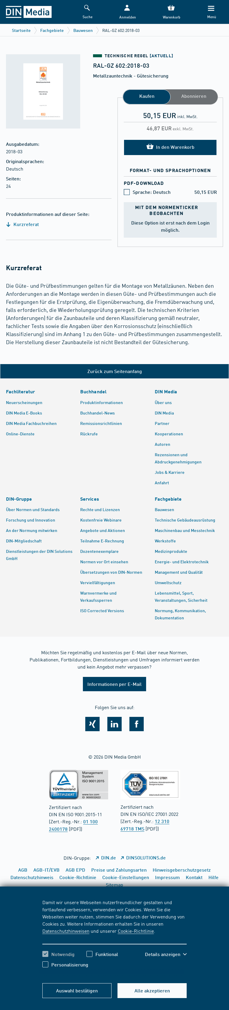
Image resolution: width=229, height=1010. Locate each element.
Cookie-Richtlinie (136, 930)
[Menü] (211, 12)
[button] (127, 12)
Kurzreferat (22, 224)
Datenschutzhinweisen (65, 930)
